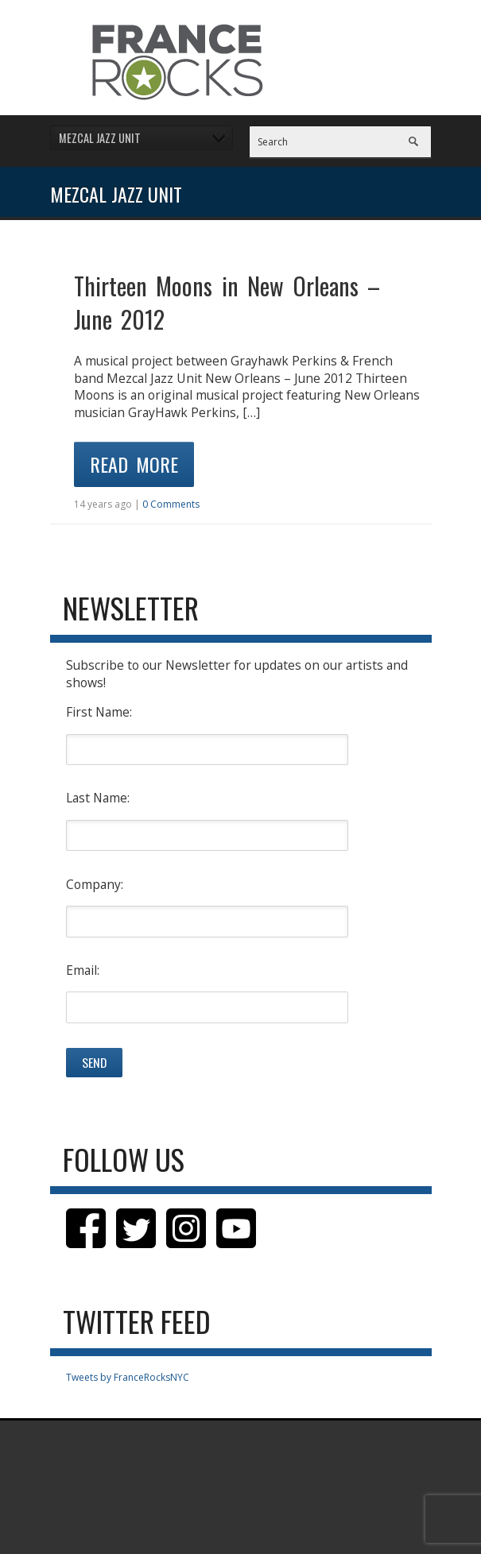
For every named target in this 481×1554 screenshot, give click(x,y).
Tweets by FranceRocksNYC (127, 1377)
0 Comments (171, 504)
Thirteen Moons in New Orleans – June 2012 (227, 302)
